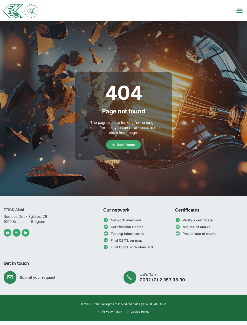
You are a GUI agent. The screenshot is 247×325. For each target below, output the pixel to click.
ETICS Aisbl (14, 213)
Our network (116, 213)
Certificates (187, 213)
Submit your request (38, 281)
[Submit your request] (10, 281)
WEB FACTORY (155, 308)
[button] (239, 11)
